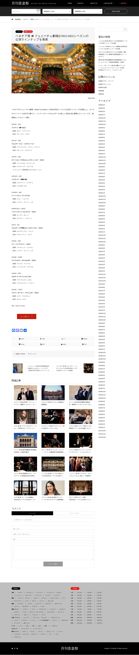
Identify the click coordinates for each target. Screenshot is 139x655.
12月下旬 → (100, 623)
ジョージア (26, 617)
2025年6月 (101, 137)
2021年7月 (101, 290)
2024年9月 (101, 167)
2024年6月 (101, 176)
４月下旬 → (99, 601)
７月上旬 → (80, 609)
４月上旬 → (80, 601)
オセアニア (15, 629)
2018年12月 (102, 391)
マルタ (42, 606)
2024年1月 (101, 193)
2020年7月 (101, 329)
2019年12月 (102, 352)
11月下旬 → (100, 620)
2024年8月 (101, 170)
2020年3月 (101, 343)
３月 (72, 598)
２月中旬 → (90, 595)
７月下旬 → (99, 609)
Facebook (14, 648)
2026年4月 (101, 105)
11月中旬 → (90, 620)
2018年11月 (102, 395)
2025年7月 (101, 134)
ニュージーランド (37, 629)
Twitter (12, 648)
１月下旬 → (99, 592)
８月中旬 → (90, 612)
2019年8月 (101, 365)
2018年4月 (101, 417)
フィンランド (17, 595)
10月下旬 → (100, 617)
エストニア (38, 595)
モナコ (34, 601)
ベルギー (35, 598)
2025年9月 (101, 127)
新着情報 (18, 19)
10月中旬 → (90, 617)
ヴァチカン (21, 603)
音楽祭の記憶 (102, 87)
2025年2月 (101, 150)
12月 (72, 623)
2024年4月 (101, 183)
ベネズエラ (16, 634)
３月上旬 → (80, 598)
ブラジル (42, 634)
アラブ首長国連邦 (44, 620)
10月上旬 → (80, 617)
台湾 (39, 626)
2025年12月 (102, 118)
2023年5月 (101, 219)
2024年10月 (102, 163)
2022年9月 (101, 245)
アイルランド (29, 592)
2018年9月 (101, 401)
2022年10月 (102, 242)
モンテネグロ (51, 612)
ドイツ (64, 598)
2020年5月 (101, 336)
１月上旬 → (80, 592)
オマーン (54, 620)
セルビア (16, 612)
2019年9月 (101, 362)
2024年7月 (101, 173)
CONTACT (80, 3)
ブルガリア (62, 609)
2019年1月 (101, 388)
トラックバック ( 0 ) (74, 513)
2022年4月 (101, 261)
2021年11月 (102, 277)
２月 (72, 595)
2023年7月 (101, 212)
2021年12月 (102, 274)
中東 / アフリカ (16, 617)
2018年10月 (102, 398)
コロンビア (34, 634)
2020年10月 (102, 320)
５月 (72, 603)
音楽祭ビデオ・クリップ (105, 81)
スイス (27, 601)
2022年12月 (102, 235)
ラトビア (47, 595)
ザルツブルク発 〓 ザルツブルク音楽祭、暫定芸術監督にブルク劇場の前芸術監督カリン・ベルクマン (112, 54)
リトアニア (57, 595)
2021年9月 (101, 284)
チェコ (33, 609)
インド (20, 626)
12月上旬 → (80, 623)
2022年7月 (101, 251)
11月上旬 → (80, 620)
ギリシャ (16, 606)
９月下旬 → (99, 615)
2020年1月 (101, 349)
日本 (27, 626)
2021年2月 (101, 307)
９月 (72, 615)
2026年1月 (101, 114)
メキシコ (40, 631)
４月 (72, 601)
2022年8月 (101, 248)
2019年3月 (101, 382)
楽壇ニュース (28, 31)
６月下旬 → (99, 606)
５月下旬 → (99, 603)
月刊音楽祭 (69, 649)
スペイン (41, 601)
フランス (27, 598)
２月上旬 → (80, 595)
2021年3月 (101, 303)
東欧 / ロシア (15, 609)
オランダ (44, 598)
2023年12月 (102, 196)
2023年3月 (101, 225)
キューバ (60, 631)
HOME (70, 3)
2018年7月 (101, 408)
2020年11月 (102, 316)
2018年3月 (101, 421)
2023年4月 (101, 222)
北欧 (13, 592)
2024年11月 (102, 160)
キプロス (34, 606)
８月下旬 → (99, 612)
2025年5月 (101, 141)
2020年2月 (101, 346)
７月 (72, 609)
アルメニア (44, 617)
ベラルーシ (35, 615)
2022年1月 (101, 271)
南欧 (13, 603)
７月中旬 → (90, 609)
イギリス (20, 592)
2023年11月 (102, 199)
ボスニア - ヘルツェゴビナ (37, 612)
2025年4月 (101, 144)
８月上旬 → (80, 612)
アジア (14, 626)
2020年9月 (101, 323)
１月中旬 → (90, 592)
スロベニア (38, 603)
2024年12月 (102, 157)
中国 (33, 626)
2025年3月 (101, 147)
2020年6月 (101, 333)
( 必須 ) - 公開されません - (21, 534)
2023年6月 (101, 215)
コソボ (24, 612)
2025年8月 (101, 131)
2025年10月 (102, 124)
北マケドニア (58, 603)
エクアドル (24, 634)
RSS (17, 648)
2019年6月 (101, 372)
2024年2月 (101, 189)
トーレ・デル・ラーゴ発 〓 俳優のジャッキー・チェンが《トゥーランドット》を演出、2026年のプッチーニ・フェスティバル (111, 68)
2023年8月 (101, 209)
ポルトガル (51, 601)
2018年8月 (101, 404)
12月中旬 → (90, 623)
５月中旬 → (90, 603)
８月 (72, 612)
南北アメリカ (16, 631)
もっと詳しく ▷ (26, 316)
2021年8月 (101, 287)
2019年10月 (102, 359)
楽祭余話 (101, 94)
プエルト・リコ (50, 631)
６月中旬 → (90, 606)
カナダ (24, 631)
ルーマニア (53, 609)
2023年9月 (101, 206)
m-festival (22, 354)
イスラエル (24, 620)
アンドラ (19, 598)
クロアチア (48, 603)
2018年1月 (101, 427)
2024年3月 (101, 186)
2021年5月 (101, 297)
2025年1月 (101, 154)
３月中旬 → (90, 598)
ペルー (57, 634)
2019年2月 (101, 385)
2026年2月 (101, 111)
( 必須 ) (16, 529)
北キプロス (25, 606)
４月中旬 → (90, 601)
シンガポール (54, 626)
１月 (72, 592)
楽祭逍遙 (101, 90)
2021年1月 (101, 310)
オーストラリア (25, 629)
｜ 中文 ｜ (123, 3)
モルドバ (26, 615)
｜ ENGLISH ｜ (108, 3)
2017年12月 (102, 430)
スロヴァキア (42, 609)
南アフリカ (27, 623)
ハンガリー (25, 609)
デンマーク (40, 592)
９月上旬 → (80, 615)
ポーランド (61, 612)
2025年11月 (102, 121)
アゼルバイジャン (55, 617)
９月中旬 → (90, 615)
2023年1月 (101, 232)
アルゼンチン (17, 637)
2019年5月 (101, 375)
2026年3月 (101, 108)
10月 (72, 617)
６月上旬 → (80, 606)
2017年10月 (102, 437)
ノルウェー (59, 592)
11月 (72, 620)
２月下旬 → (99, 595)
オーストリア (17, 601)
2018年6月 (101, 411)
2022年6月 (101, 255)
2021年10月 (102, 281)
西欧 (13, 598)
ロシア (43, 615)
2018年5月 (101, 414)
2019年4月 (101, 378)
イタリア (19, 31)
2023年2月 (101, 229)
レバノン (33, 620)
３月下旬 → (99, 598)
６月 (72, 606)
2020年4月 (101, 339)
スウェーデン (28, 595)
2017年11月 (102, 434)
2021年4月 (101, 300)
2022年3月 (101, 264)
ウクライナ (17, 615)
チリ (50, 634)
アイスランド (49, 592)
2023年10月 (102, 202)
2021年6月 (101, 294)
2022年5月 (101, 258)
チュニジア (17, 623)
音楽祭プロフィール (104, 84)
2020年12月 (102, 313)
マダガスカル (64, 620)
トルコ (16, 620)
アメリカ (31, 631)
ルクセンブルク (54, 598)
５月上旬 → (80, 603)
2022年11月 (102, 238)
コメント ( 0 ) (32, 513)
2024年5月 (101, 180)
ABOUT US (94, 3)
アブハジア (35, 617)
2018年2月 (101, 424)
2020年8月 (101, 326)
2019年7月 (101, 369)
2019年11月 (102, 356)
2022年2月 (101, 268)
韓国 (45, 626)
